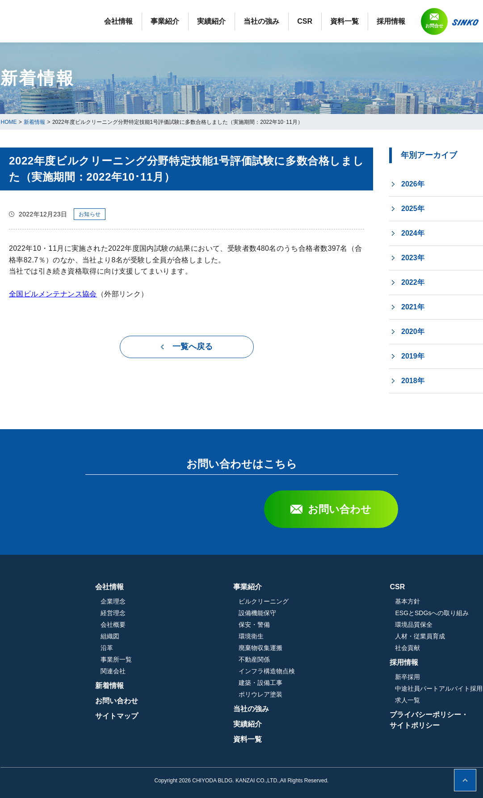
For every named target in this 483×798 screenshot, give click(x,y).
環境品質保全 (414, 624)
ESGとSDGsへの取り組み (432, 612)
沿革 (201, 647)
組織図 (204, 636)
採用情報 (455, 21)
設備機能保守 (304, 612)
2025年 (412, 208)
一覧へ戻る (192, 346)
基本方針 (407, 601)
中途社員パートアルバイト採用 (439, 688)
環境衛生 (298, 636)
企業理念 (207, 601)
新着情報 (204, 685)
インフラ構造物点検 (314, 671)
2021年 (412, 307)
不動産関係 (301, 659)
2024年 (412, 233)
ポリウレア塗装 (308, 694)
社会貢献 (407, 647)
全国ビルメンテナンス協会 (53, 294)
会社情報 (182, 21)
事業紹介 (229, 21)
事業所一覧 (211, 659)
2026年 (412, 184)
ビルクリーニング (311, 601)
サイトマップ (211, 716)
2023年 (412, 258)
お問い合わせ (339, 509)
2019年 (412, 356)
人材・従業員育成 (420, 636)
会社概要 (207, 624)
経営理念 (207, 612)
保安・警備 (301, 624)
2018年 (412, 380)
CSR (369, 21)
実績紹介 (275, 21)
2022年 (412, 282)
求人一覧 (407, 700)
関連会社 (207, 671)
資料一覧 (409, 21)
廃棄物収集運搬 (308, 647)
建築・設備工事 (308, 682)
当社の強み (326, 21)
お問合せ (434, 60)
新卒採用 (407, 676)
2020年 (412, 331)
